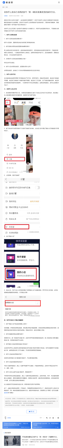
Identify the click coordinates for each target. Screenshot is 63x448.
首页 (3, 7)
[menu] (59, 2)
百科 (22, 15)
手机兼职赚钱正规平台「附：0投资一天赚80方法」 (40, 437)
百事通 (5, 15)
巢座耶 (6, 393)
